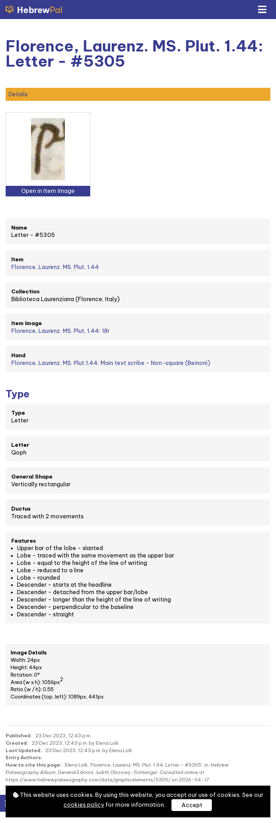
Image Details (29, 653)
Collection (25, 291)
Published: (19, 735)
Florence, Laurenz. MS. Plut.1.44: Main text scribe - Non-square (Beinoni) (110, 362)
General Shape (32, 476)
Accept (192, 805)
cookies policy (83, 804)
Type (18, 412)
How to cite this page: (33, 765)
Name (19, 227)
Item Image (26, 323)
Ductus (21, 508)
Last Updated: (24, 750)
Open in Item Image (48, 190)
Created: (17, 743)
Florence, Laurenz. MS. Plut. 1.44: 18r (60, 330)
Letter (20, 444)
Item (17, 259)
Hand (18, 355)
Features (23, 540)
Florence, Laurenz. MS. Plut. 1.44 (55, 266)
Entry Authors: (24, 757)
